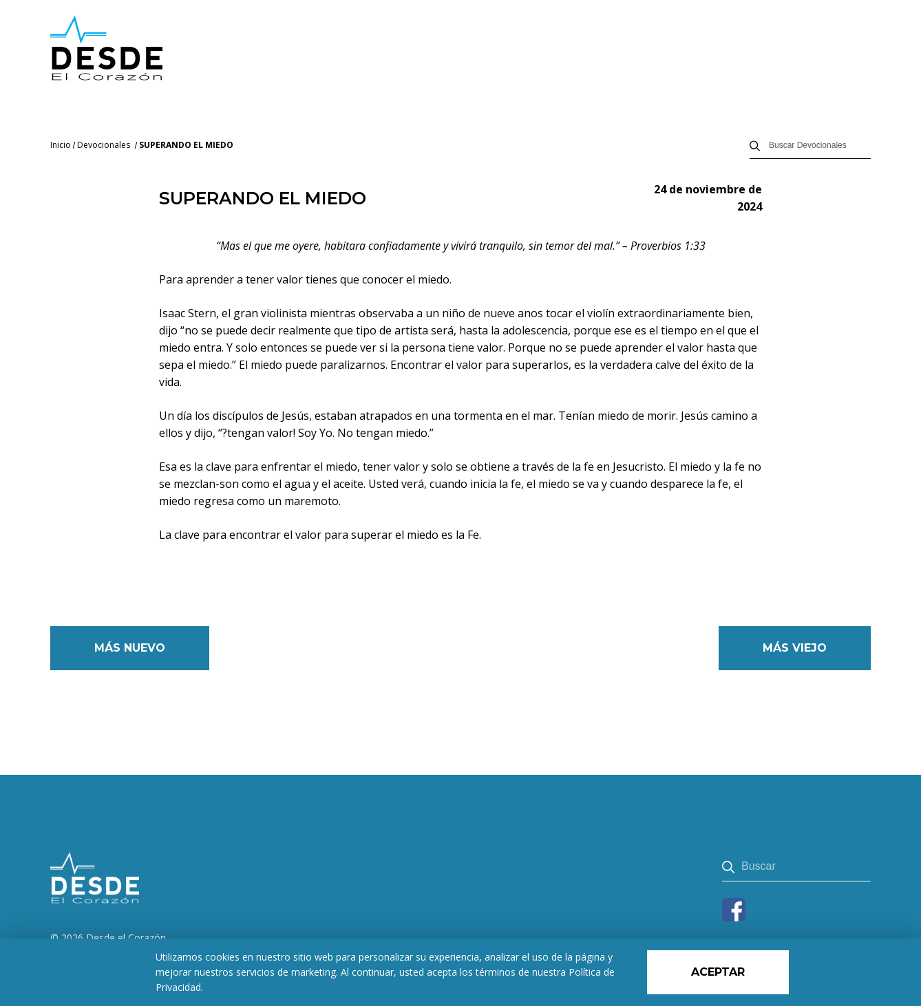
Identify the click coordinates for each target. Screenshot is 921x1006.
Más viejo (795, 647)
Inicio (60, 145)
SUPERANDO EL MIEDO (186, 145)
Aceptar (718, 971)
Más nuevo (129, 647)
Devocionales (103, 145)
